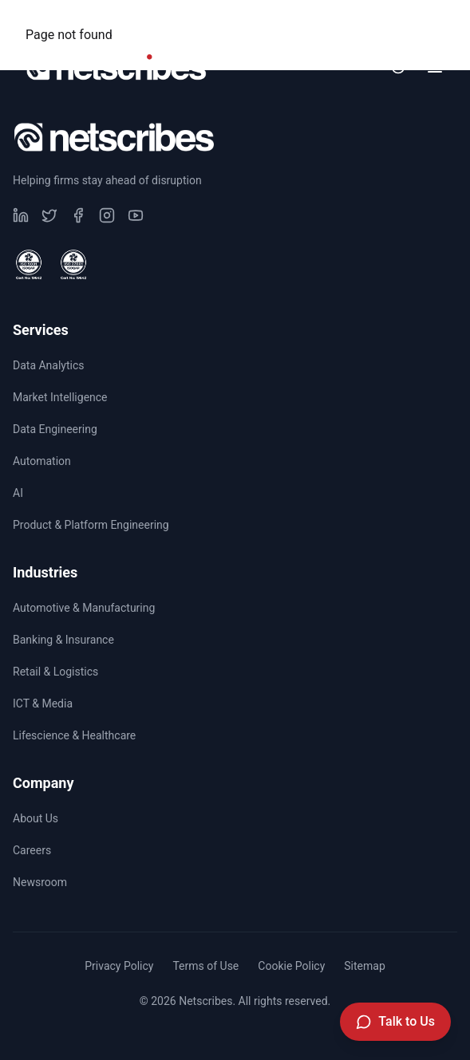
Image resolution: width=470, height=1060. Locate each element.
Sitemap (364, 966)
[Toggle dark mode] (398, 67)
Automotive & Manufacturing (84, 607)
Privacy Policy (119, 966)
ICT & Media (43, 703)
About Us (35, 818)
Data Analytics (49, 365)
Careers (305, 21)
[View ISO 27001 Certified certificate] (73, 265)
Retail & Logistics (55, 671)
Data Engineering (55, 429)
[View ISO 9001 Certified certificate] (29, 265)
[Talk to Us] (395, 1022)
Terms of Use (205, 966)
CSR (222, 21)
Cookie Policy (291, 966)
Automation (42, 461)
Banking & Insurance (63, 639)
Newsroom (406, 21)
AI (18, 493)
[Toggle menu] (435, 67)
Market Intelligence (60, 397)
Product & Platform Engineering (91, 524)
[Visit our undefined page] (21, 215)
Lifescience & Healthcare (74, 735)
